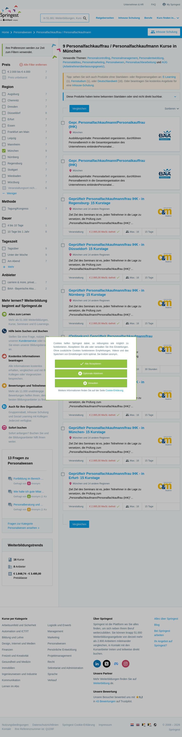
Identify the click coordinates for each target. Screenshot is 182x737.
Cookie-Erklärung (114, 390)
